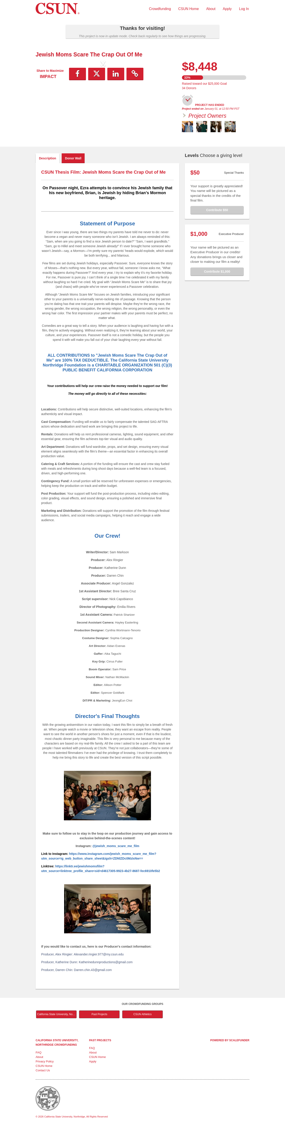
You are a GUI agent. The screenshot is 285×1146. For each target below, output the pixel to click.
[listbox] (103, 100)
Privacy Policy (45, 1080)
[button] (46, 100)
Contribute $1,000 (217, 290)
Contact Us (43, 1089)
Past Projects (99, 1033)
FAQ (38, 1071)
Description (47, 177)
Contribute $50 (217, 228)
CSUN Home (188, 9)
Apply (227, 9)
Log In (244, 9)
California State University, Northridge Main (57, 1033)
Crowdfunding (160, 9)
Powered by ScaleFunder (229, 1059)
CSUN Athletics (142, 1033)
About (211, 9)
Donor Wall (73, 177)
